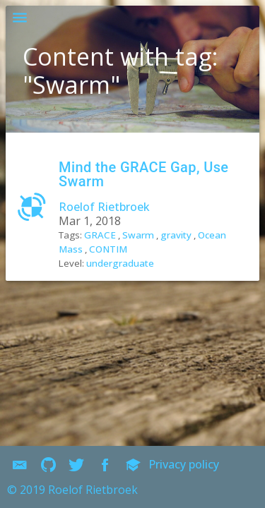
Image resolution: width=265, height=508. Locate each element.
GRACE (100, 270)
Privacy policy (203, 464)
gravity (176, 270)
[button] (20, 20)
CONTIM (108, 284)
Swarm (138, 270)
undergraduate (120, 298)
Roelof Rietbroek (104, 242)
